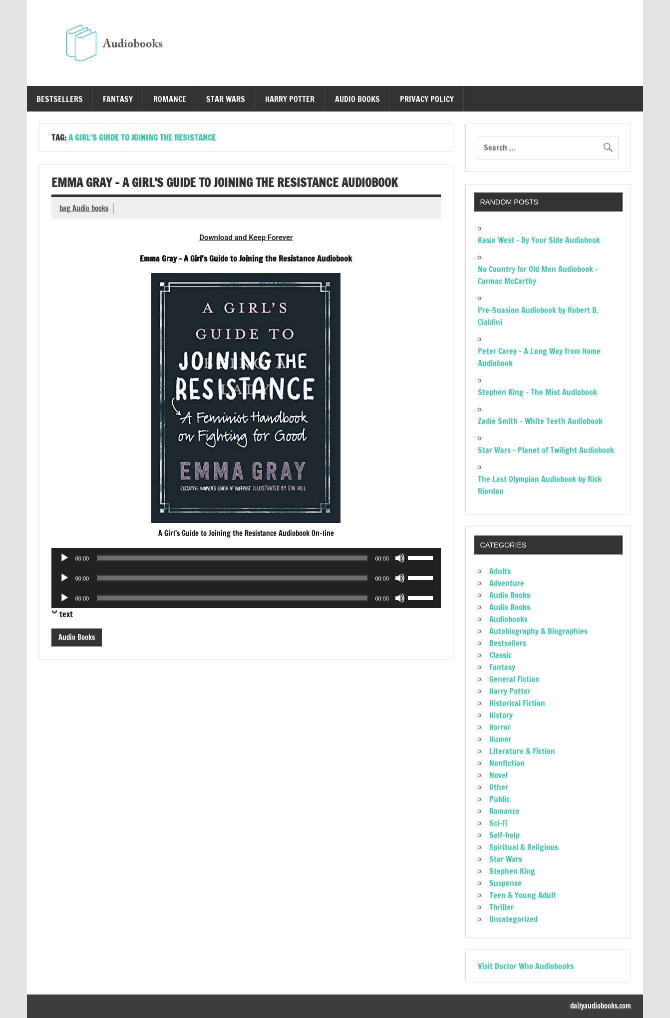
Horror (500, 727)
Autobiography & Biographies (538, 631)
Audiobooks (508, 619)
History (501, 715)
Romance (169, 99)
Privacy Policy (427, 99)
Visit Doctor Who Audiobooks (526, 966)
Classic (500, 655)
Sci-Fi (498, 823)
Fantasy (118, 99)
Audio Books (357, 99)
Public (499, 799)
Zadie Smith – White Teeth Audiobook (540, 421)
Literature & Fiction (522, 751)
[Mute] (400, 558)
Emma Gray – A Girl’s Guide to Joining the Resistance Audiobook (224, 182)
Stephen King (512, 871)
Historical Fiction (517, 703)
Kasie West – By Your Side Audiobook (539, 240)
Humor (500, 739)
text (66, 614)
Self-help (504, 835)
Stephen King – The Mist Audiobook (537, 392)
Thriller (501, 907)
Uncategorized (513, 919)
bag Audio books (83, 208)
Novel (498, 775)
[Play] (64, 558)
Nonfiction (507, 763)
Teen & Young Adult (522, 895)
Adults (500, 571)
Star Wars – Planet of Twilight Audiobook (546, 450)
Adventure (506, 583)
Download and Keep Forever (246, 237)
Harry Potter (290, 99)
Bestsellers (59, 99)
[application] (246, 558)
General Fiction (514, 679)
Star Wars (225, 99)
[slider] (232, 558)
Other (498, 787)
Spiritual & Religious (523, 847)
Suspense (505, 883)
